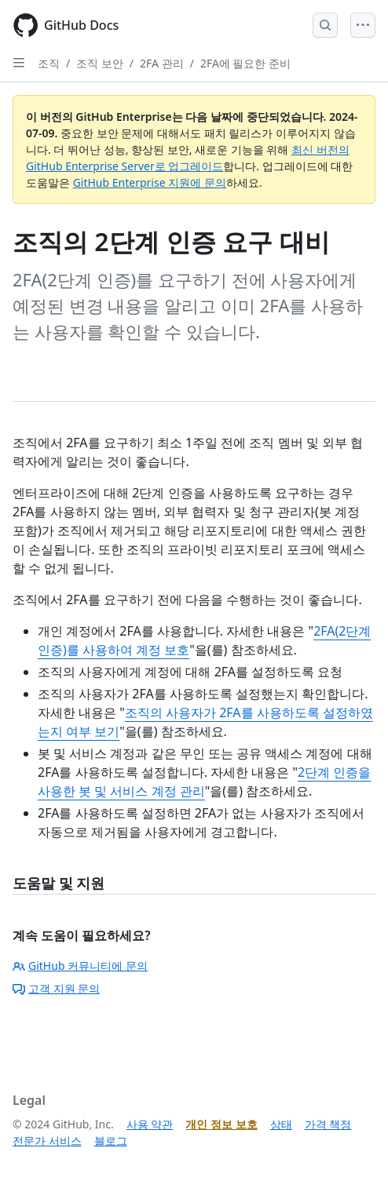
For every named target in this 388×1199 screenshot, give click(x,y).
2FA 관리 (162, 63)
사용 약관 (150, 1124)
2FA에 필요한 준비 (245, 63)
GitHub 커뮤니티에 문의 (80, 965)
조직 (49, 63)
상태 (281, 1124)
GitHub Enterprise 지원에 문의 (149, 182)
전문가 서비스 (47, 1140)
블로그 (110, 1140)
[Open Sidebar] (18, 62)
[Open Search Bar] (325, 25)
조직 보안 (99, 63)
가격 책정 (328, 1124)
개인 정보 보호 (221, 1124)
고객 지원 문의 (56, 988)
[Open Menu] (362, 25)
